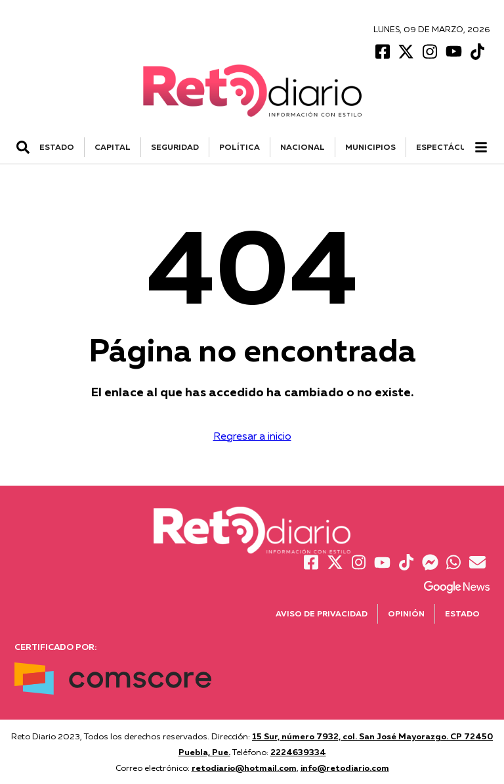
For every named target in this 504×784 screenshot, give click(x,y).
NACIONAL (302, 147)
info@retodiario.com (345, 767)
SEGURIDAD (175, 147)
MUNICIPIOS (370, 147)
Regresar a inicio (252, 435)
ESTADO (56, 147)
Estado (462, 613)
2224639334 (298, 752)
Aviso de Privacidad (322, 613)
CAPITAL (112, 147)
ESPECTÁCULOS (450, 147)
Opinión (406, 613)
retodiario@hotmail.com (244, 767)
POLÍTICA (239, 147)
